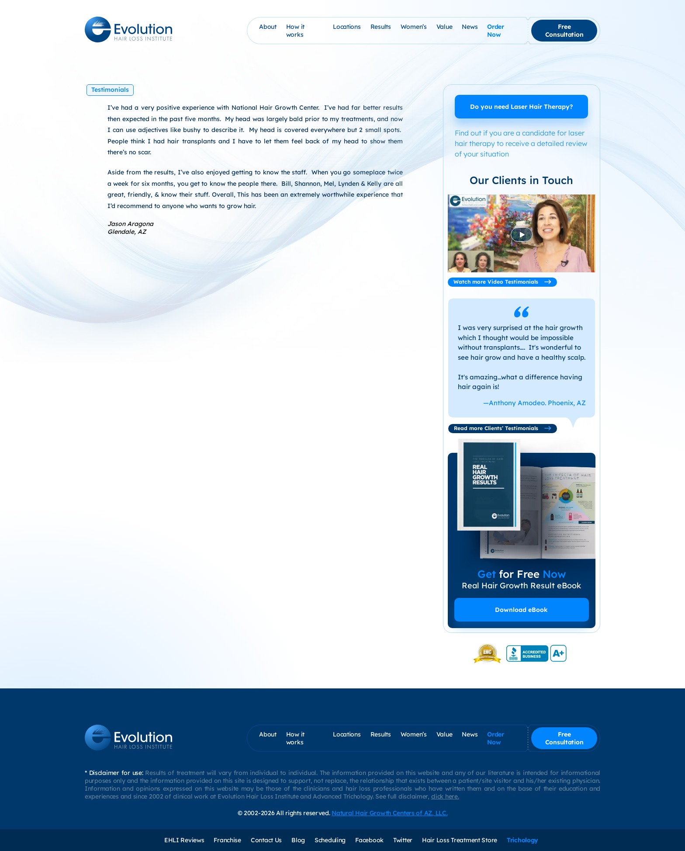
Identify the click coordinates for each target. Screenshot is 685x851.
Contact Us (266, 840)
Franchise (227, 840)
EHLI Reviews (184, 840)
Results (380, 27)
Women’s (414, 27)
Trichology (522, 840)
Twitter (402, 840)
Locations (346, 27)
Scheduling (330, 840)
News (469, 27)
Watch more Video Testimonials (502, 281)
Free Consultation (564, 30)
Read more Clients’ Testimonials (502, 428)
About (268, 27)
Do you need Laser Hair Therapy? (521, 107)
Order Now (495, 30)
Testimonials (110, 90)
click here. (445, 796)
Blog (298, 840)
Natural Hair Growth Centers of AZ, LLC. (389, 813)
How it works (295, 30)
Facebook (369, 840)
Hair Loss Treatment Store (459, 840)
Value (444, 27)
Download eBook (521, 610)
